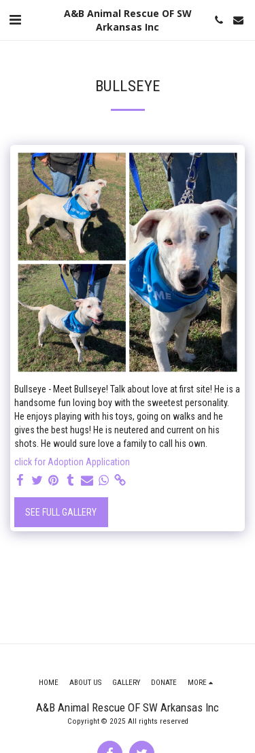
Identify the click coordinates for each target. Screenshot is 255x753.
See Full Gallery (61, 512)
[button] (15, 20)
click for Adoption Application (72, 461)
